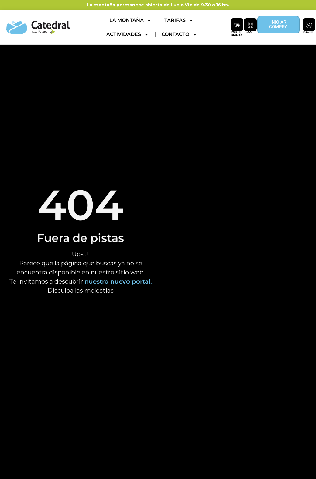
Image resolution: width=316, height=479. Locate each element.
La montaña (130, 20)
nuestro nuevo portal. (118, 281)
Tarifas (179, 20)
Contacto (179, 34)
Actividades (127, 34)
